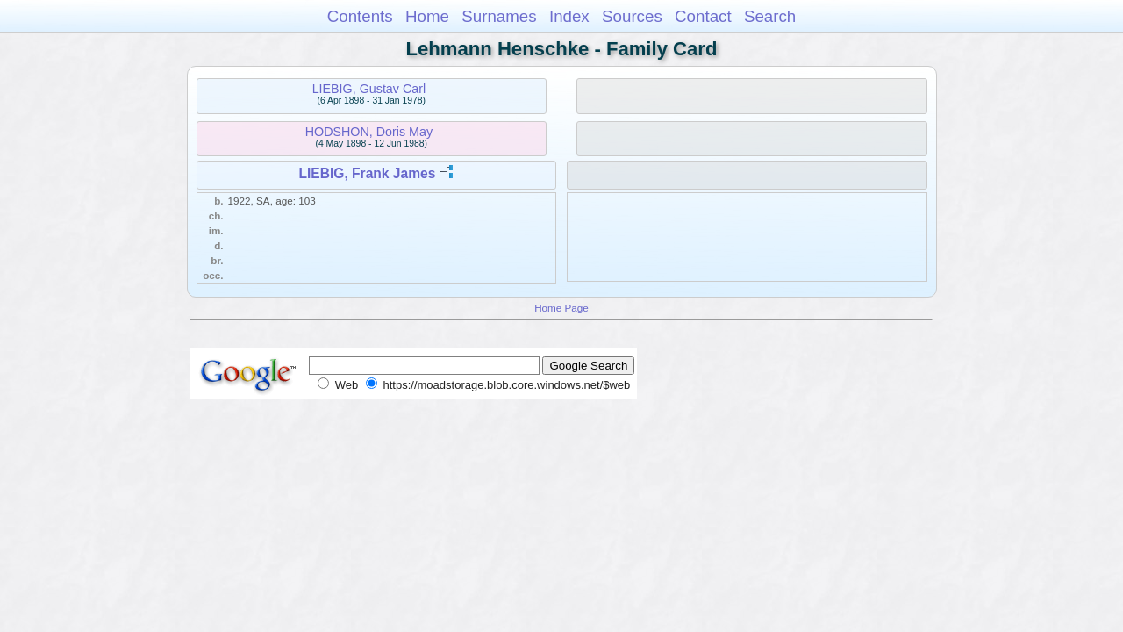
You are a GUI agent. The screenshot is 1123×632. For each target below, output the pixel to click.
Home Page (561, 307)
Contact (703, 16)
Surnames (498, 16)
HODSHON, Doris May (369, 132)
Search (770, 16)
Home (427, 16)
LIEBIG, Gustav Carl (369, 89)
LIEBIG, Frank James (366, 173)
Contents (360, 16)
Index (569, 16)
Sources (632, 16)
